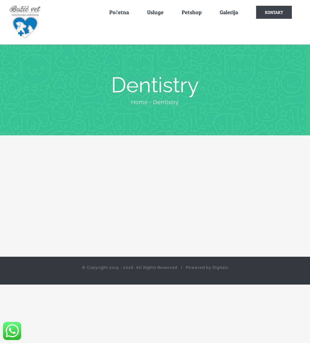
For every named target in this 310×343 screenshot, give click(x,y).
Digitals (220, 267)
